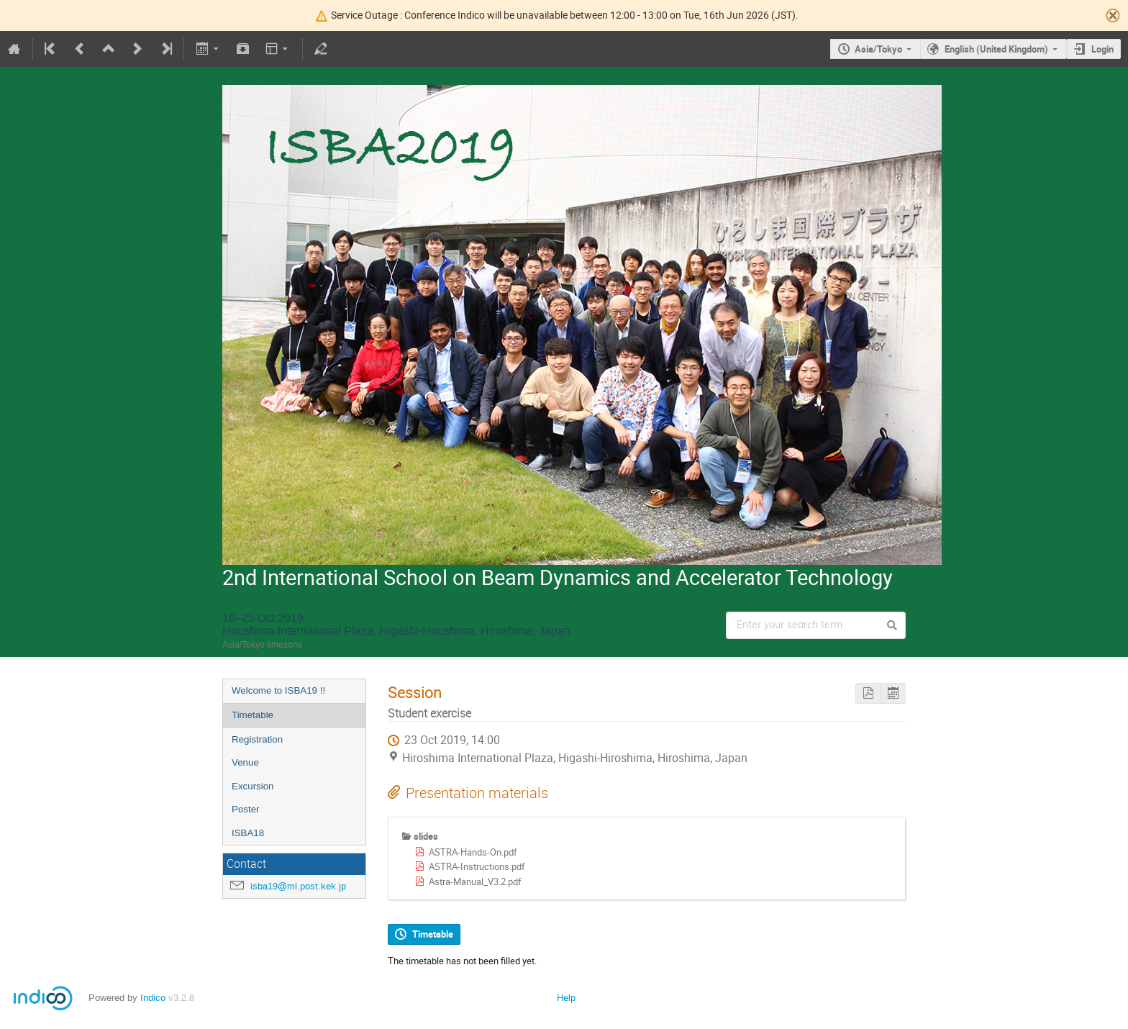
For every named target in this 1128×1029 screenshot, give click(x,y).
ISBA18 (248, 833)
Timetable (252, 715)
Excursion (253, 786)
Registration (257, 739)
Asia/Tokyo (878, 48)
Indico (152, 998)
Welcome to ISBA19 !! (278, 690)
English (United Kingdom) (996, 48)
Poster (246, 809)
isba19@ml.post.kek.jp (298, 886)
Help (566, 998)
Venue (245, 762)
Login (1102, 48)
